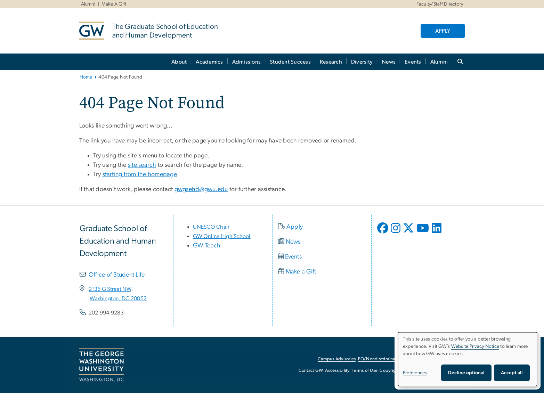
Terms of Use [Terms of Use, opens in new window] (364, 370)
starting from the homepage (140, 174)
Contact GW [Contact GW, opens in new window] (311, 370)
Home (86, 77)
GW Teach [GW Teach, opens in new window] (207, 246)
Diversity (362, 62)
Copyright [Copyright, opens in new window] (390, 370)
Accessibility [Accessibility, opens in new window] (337, 370)
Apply (294, 227)
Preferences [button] (415, 372)
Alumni (88, 4)
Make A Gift (114, 4)
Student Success (290, 62)
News (389, 62)
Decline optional (466, 372)
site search (142, 165)
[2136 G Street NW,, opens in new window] (111, 289)
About (179, 62)
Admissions (246, 62)
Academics (209, 62)
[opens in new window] (383, 233)
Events (413, 62)
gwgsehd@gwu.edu (201, 189)
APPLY (442, 31)
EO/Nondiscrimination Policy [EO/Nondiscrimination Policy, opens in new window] (387, 359)
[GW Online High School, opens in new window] (222, 236)
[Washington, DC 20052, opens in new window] (118, 298)
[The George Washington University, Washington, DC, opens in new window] (101, 365)
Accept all (512, 372)
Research (331, 62)
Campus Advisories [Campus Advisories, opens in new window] (337, 359)
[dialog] (467, 359)
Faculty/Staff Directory (439, 4)
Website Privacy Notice (475, 346)
